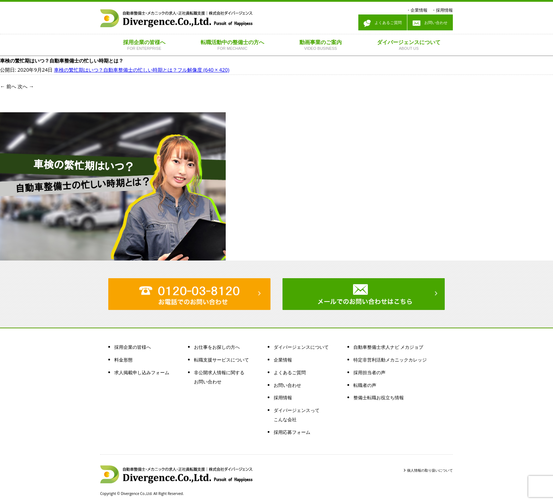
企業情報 (419, 10)
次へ (26, 86)
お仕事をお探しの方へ (217, 347)
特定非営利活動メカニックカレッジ (390, 360)
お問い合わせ (430, 23)
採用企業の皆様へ (132, 347)
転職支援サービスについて (221, 360)
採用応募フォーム (292, 432)
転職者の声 (364, 385)
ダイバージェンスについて (301, 347)
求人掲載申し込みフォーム (141, 372)
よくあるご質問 (383, 23)
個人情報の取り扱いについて (430, 470)
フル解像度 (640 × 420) (203, 69)
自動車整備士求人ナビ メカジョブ (388, 347)
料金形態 (123, 360)
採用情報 (444, 10)
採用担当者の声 (369, 372)
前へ (8, 86)
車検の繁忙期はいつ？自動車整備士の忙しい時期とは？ (115, 69)
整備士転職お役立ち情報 (378, 397)
